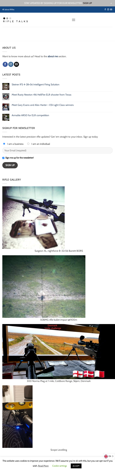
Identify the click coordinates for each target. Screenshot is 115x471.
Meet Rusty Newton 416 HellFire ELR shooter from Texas (41, 94)
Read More (43, 465)
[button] (73, 20)
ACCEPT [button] (76, 466)
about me (53, 56)
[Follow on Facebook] (105, 9)
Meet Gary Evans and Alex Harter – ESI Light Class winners (43, 104)
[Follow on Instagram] (108, 9)
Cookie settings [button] (59, 465)
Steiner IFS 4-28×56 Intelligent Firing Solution (35, 84)
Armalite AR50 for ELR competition (30, 115)
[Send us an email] (111, 9)
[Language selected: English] (109, 456)
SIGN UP (87, 3)
